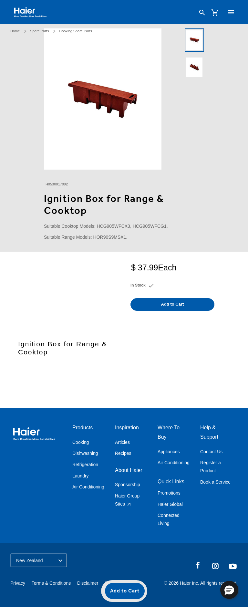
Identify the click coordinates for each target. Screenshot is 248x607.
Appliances (169, 451)
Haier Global (170, 504)
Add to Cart (125, 591)
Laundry (80, 475)
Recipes (123, 453)
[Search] (202, 12)
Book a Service (215, 482)
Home (15, 31)
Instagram (215, 565)
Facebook (198, 565)
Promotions (169, 493)
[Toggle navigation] (231, 12)
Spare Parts (39, 31)
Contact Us (211, 451)
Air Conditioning (88, 486)
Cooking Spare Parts (75, 31)
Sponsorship (127, 484)
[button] (229, 590)
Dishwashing (85, 453)
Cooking (80, 442)
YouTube (233, 566)
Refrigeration (85, 464)
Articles (122, 442)
